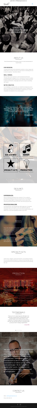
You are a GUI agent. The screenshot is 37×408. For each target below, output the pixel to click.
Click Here (11, 150)
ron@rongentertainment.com (11, 395)
